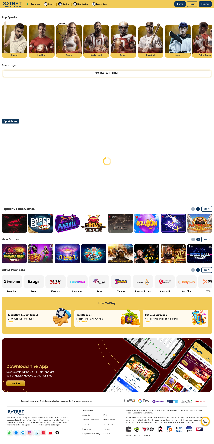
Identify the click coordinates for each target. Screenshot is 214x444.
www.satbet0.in (132, 410)
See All (207, 208)
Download (15, 383)
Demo (180, 4)
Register (205, 4)
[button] (198, 209)
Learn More (13, 321)
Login (192, 4)
